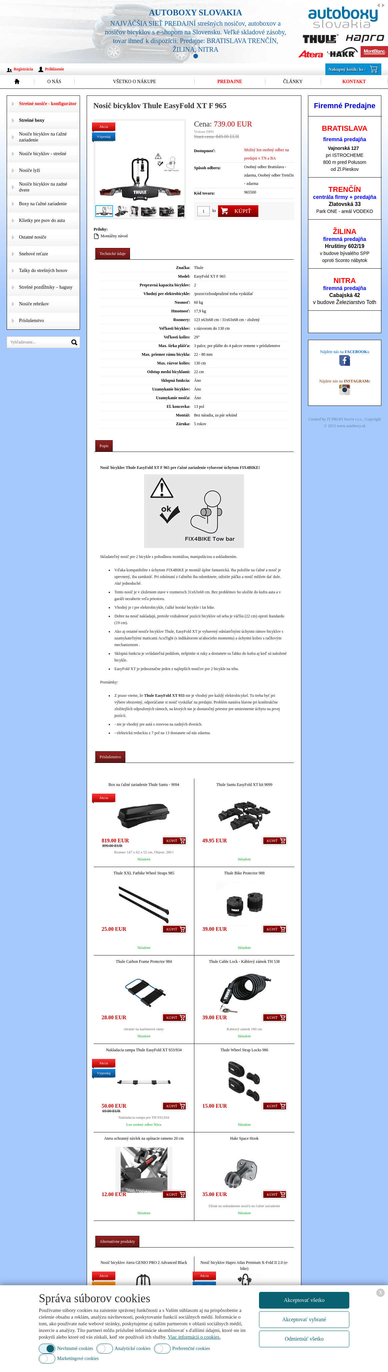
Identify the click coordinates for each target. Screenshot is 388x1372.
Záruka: (183, 424)
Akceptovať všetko (304, 1300)
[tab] (112, 254)
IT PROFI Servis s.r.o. (345, 419)
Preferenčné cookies (191, 1348)
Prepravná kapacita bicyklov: (165, 285)
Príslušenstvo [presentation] (110, 757)
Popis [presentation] (104, 446)
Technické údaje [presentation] (113, 253)
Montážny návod (114, 236)
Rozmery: (181, 319)
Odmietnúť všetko (304, 1339)
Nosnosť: (182, 302)
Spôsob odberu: (207, 168)
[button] (178, 169)
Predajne (229, 81)
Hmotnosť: (180, 311)
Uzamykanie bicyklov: (171, 389)
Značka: (183, 267)
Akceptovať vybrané (304, 1319)
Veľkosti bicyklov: (174, 328)
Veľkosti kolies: (177, 337)
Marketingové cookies (78, 1358)
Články (292, 81)
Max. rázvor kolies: (173, 363)
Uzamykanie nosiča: (173, 397)
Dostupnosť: (204, 151)
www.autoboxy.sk (351, 426)
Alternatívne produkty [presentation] (117, 1241)
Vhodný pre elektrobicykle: (167, 293)
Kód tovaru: (204, 193)
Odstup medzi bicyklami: (168, 371)
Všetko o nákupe (134, 81)
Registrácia (23, 69)
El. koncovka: (178, 406)
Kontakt (354, 81)
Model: (184, 276)
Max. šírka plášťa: (174, 345)
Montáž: (183, 415)
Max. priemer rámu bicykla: (166, 354)
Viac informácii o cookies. (194, 1337)
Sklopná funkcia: (175, 380)
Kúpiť (242, 211)
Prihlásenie (54, 69)
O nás (54, 81)
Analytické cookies (133, 1348)
